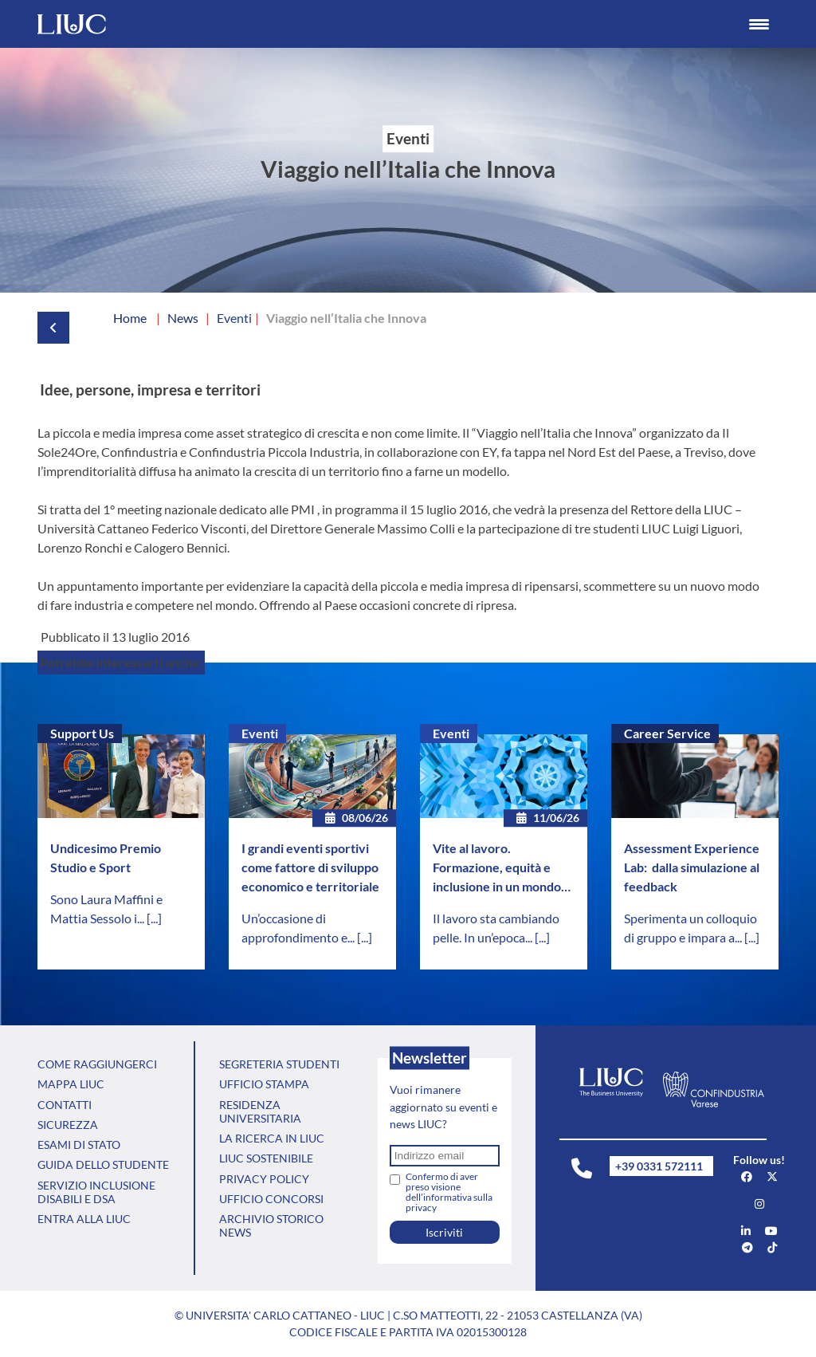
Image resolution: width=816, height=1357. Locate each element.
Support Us (82, 733)
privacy (421, 1207)
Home (130, 317)
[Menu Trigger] (759, 24)
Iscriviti (444, 1232)
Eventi (259, 733)
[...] (154, 918)
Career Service (667, 733)
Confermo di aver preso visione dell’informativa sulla (449, 1192)
